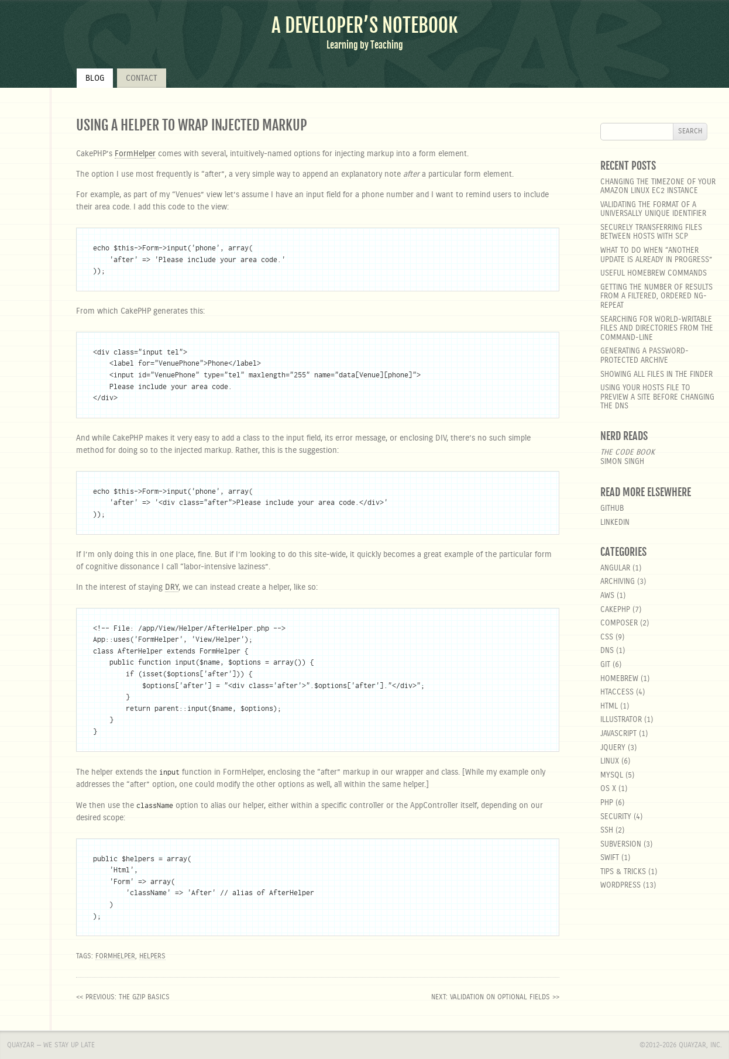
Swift (609, 858)
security (615, 817)
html (609, 706)
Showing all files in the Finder (656, 375)
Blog (94, 78)
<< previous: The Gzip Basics (123, 996)
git (605, 665)
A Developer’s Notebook (364, 25)
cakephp (615, 610)
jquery (612, 748)
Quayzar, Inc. (700, 1044)
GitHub (612, 509)
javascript (618, 734)
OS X (608, 789)
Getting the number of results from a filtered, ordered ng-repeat (656, 297)
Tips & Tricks (623, 872)
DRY (171, 587)
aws (607, 596)
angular (615, 568)
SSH (606, 830)
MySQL (611, 775)
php (606, 803)
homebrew (619, 679)
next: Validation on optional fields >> (495, 996)
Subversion (620, 844)
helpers (152, 956)
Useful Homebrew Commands (653, 273)
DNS (607, 651)
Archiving (617, 582)
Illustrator (621, 720)
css (606, 637)
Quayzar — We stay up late (51, 1044)
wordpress (620, 885)
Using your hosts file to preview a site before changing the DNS (657, 397)
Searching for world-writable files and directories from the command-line (656, 329)
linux (609, 761)
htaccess (617, 692)
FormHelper (135, 154)
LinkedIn (615, 523)
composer (619, 623)
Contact (141, 78)
